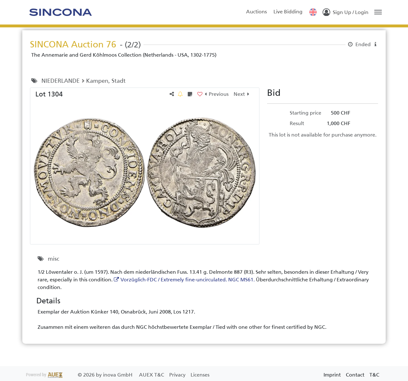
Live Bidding (287, 12)
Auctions (256, 12)
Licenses (200, 375)
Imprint (332, 375)
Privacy (178, 375)
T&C (374, 375)
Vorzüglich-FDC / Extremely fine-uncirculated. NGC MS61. (187, 280)
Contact (355, 375)
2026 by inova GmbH (80, 375)
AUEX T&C (152, 375)
